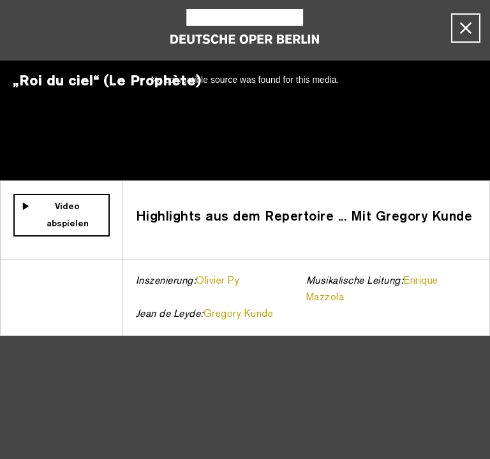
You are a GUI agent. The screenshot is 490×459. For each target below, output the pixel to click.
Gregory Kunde (239, 314)
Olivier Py (217, 281)
